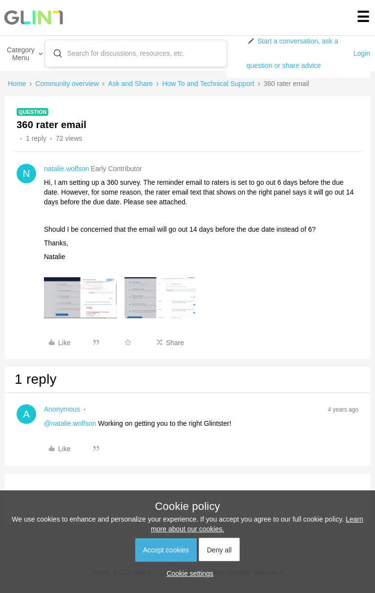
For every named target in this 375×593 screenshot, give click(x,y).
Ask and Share (130, 84)
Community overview (67, 84)
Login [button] (362, 53)
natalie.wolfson (66, 169)
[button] (296, 53)
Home (17, 84)
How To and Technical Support (208, 84)
